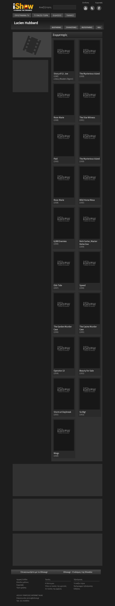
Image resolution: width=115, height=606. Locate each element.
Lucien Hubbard (26, 23)
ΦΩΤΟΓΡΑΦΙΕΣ (87, 27)
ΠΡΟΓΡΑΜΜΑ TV (22, 15)
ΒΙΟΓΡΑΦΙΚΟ (56, 27)
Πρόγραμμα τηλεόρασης (83, 586)
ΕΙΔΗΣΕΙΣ (57, 15)
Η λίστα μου (49, 583)
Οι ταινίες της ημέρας (53, 589)
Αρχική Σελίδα (22, 579)
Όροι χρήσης (21, 587)
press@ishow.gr (33, 598)
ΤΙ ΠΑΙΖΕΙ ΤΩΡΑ (41, 15)
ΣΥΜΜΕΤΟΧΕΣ (71, 27)
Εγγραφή (98, 2)
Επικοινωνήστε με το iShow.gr (34, 572)
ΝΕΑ (99, 27)
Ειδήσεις (77, 589)
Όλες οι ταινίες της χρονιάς (56, 586)
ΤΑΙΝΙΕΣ (70, 15)
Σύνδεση (85, 2)
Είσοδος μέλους (23, 582)
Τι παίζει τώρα (79, 583)
